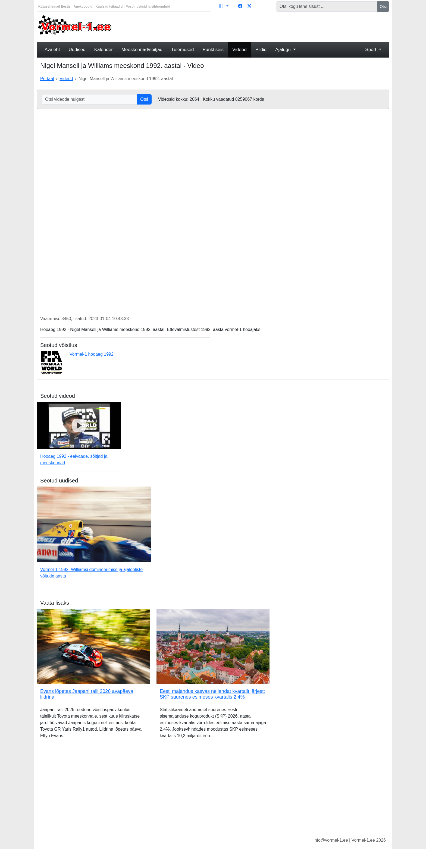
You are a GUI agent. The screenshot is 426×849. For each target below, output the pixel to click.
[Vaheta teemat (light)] (223, 6)
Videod (239, 49)
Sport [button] (371, 49)
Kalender (103, 49)
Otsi (383, 6)
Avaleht (52, 49)
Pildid (261, 49)
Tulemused (182, 49)
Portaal (47, 78)
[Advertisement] (258, 26)
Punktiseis (213, 49)
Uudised (76, 49)
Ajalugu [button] (283, 49)
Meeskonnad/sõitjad (141, 49)
